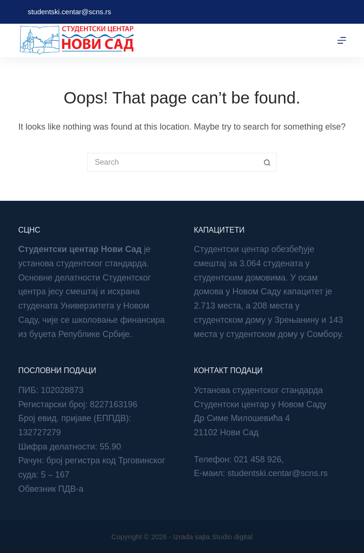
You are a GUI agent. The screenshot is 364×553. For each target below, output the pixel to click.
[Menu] (341, 40)
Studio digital (232, 537)
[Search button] (267, 162)
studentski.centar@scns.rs (69, 12)
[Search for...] (172, 162)
